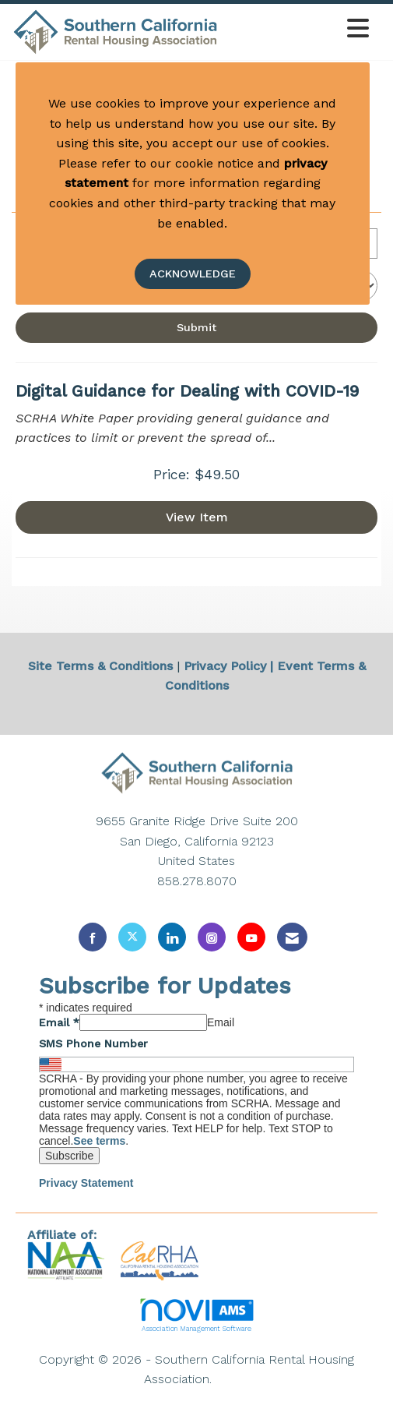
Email (59, 1022)
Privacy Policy (225, 665)
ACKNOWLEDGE (192, 273)
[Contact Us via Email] (292, 937)
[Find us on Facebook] (93, 937)
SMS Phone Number (93, 1043)
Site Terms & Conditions (100, 665)
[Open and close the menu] (298, 29)
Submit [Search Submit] (196, 327)
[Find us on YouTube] (251, 937)
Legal (233, 1378)
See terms (99, 1141)
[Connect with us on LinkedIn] (172, 937)
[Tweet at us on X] (132, 937)
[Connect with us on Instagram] (212, 937)
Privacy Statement (86, 1183)
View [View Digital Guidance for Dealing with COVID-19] (197, 517)
